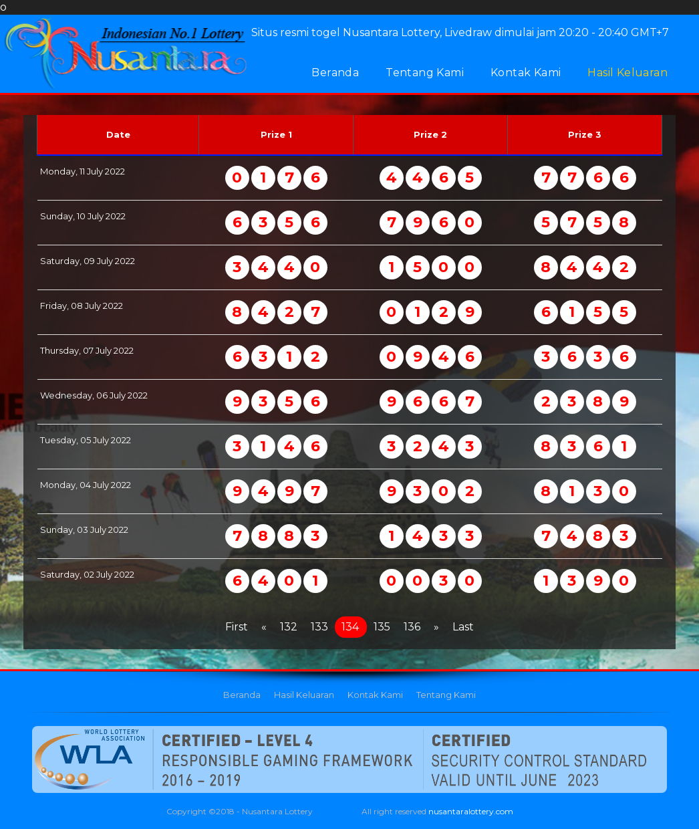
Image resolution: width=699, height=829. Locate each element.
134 (350, 626)
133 (319, 626)
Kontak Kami (526, 72)
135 (382, 626)
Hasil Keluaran (627, 72)
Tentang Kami (425, 72)
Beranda (335, 72)
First (236, 626)
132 (288, 626)
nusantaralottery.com (470, 811)
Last (463, 626)
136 (412, 626)
